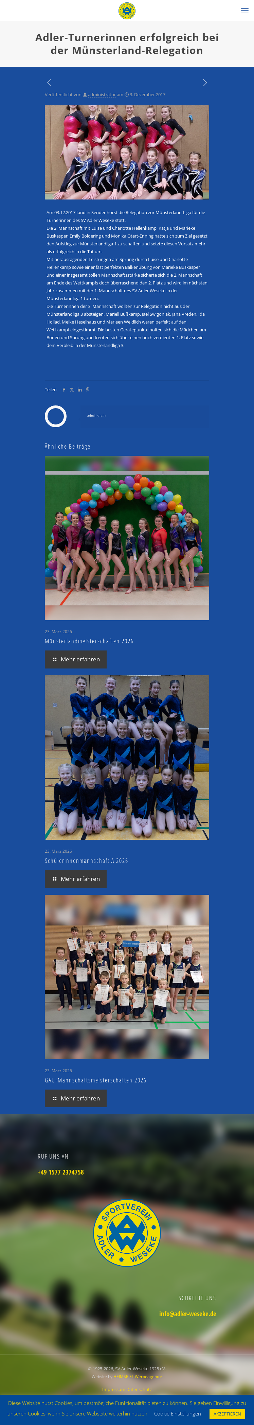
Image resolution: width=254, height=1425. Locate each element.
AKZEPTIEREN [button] (227, 1414)
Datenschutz (139, 1389)
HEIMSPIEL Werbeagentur (137, 1376)
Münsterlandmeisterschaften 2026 (89, 641)
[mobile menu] (245, 10)
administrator (102, 94)
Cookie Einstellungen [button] (177, 1413)
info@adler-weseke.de (187, 1313)
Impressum (114, 1389)
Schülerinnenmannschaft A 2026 (86, 860)
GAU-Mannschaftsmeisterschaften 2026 (96, 1080)
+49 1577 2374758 (61, 1172)
